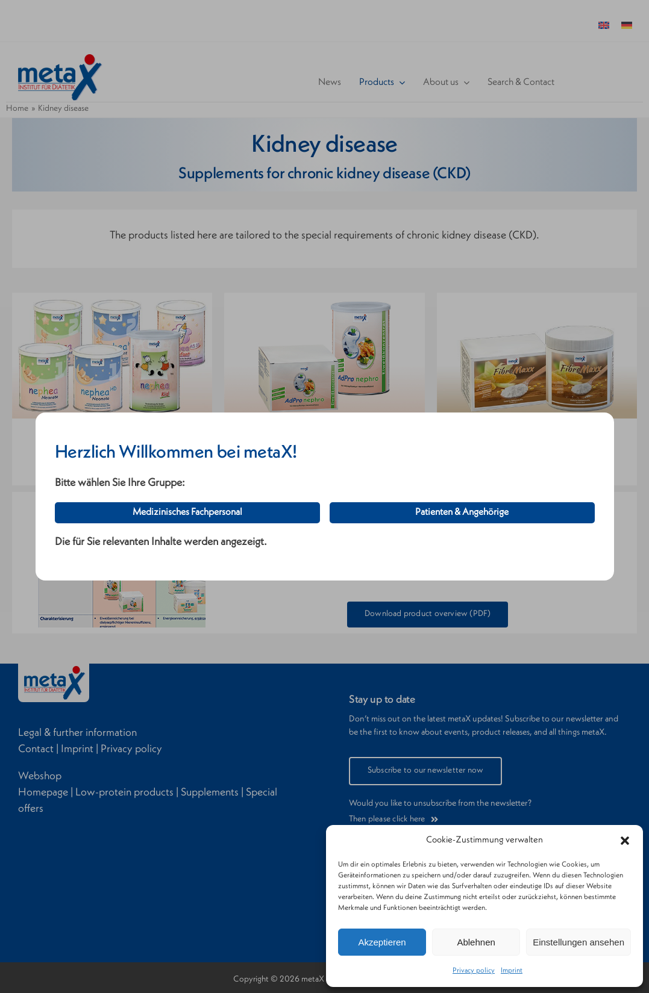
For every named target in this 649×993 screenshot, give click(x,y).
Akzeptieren (382, 942)
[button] (625, 841)
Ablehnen (476, 942)
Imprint (511, 970)
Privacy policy (474, 970)
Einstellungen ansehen (578, 942)
